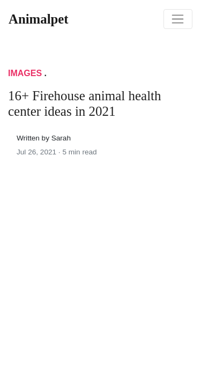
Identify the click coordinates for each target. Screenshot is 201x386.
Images (25, 73)
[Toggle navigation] (177, 19)
